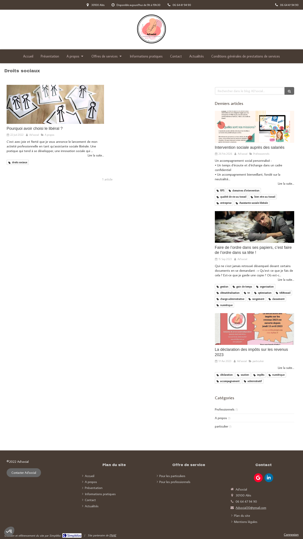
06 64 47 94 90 (246, 501)
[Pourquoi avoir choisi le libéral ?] (55, 104)
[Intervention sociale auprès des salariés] (254, 127)
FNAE (112, 535)
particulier (221, 426)
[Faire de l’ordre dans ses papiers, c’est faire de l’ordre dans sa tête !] (254, 227)
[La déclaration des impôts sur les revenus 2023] (254, 329)
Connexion (291, 534)
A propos (221, 418)
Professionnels (224, 409)
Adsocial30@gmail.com (251, 508)
